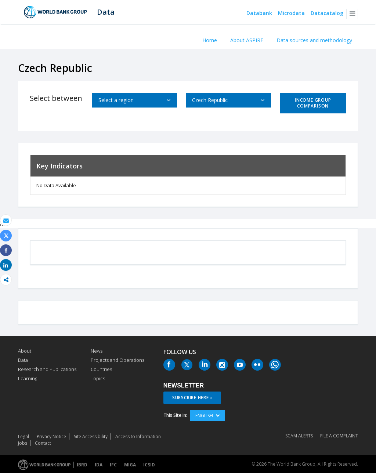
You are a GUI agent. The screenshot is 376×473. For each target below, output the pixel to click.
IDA (98, 465)
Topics (98, 378)
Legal (23, 436)
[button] (352, 14)
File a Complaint (339, 436)
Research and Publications (47, 369)
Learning (27, 378)
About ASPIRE (246, 40)
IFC (113, 465)
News (96, 351)
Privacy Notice (51, 436)
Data (106, 12)
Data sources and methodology (314, 40)
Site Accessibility (91, 436)
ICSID (149, 465)
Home (209, 40)
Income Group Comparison (313, 103)
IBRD (82, 465)
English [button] (207, 415)
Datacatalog (327, 13)
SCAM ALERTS (299, 436)
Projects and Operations (117, 360)
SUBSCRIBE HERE (190, 397)
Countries (101, 369)
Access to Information (138, 436)
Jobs (22, 443)
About (24, 351)
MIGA (130, 465)
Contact (43, 443)
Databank (259, 13)
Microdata (291, 13)
